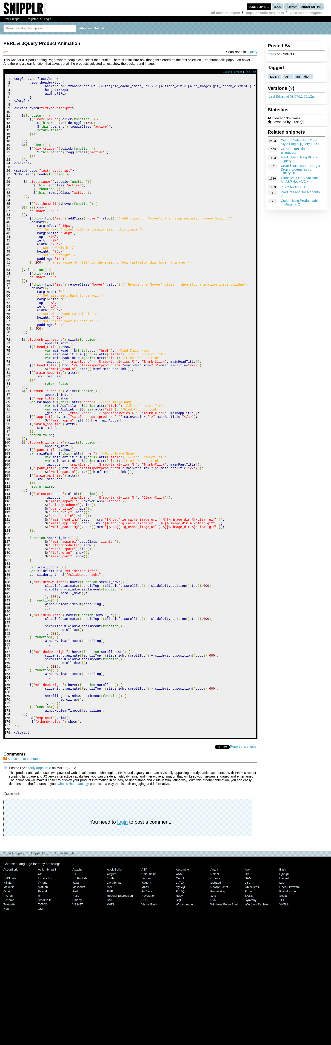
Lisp (247, 1006)
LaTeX (180, 1006)
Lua (281, 1006)
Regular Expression (120, 1019)
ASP (144, 992)
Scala (283, 1019)
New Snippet (11, 19)
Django (284, 997)
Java (75, 1006)
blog (277, 6)
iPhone (42, 1006)
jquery (274, 76)
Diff (247, 997)
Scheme (8, 1023)
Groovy (215, 1001)
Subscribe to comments (22, 882)
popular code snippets (265, 13)
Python (8, 1019)
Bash (282, 992)
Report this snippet (243, 870)
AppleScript (114, 992)
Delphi (214, 997)
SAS (213, 1019)
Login (47, 19)
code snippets (258, 6)
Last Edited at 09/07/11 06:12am (293, 96)
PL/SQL (181, 1014)
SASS (249, 1019)
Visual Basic (149, 1027)
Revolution (148, 1019)
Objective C (252, 1010)
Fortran (146, 1001)
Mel (109, 1010)
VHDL (111, 1027)
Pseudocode (287, 1014)
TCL (282, 1023)
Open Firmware (289, 1010)
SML (110, 1023)
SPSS (145, 1023)
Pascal (42, 1014)
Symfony (250, 1023)
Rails (75, 1019)
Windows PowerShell (224, 1027)
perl (287, 76)
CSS (179, 997)
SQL (179, 1023)
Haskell (284, 1001)
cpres (272, 54)
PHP (110, 1014)
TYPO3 (43, 1027)
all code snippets (225, 13)
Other (7, 1014)
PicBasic (147, 1014)
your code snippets (305, 13)
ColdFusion (149, 997)
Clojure (111, 997)
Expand (227, 71)
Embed (238, 71)
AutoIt (214, 992)
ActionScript (11, 992)
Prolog (249, 1014)
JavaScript (114, 1006)
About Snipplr (64, 976)
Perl (75, 1014)
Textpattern (10, 1027)
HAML (249, 1001)
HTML (7, 1006)
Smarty (77, 1023)
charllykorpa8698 (38, 891)
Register (32, 19)
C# (40, 997)
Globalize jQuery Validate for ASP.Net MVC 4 (299, 179)
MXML (145, 1010)
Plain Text (250, 71)
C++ (75, 997)
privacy (291, 6)
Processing (217, 1014)
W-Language (184, 1027)
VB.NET (77, 1027)
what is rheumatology (73, 907)
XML (6, 1032)
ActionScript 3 (47, 992)
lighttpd (215, 1006)
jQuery (252, 52)
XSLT (41, 1032)
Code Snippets (13, 976)
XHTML (284, 1027)
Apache (77, 992)
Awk (247, 992)
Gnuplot (181, 1001)
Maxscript (78, 1010)
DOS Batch (10, 1001)
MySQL (181, 1010)
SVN (213, 1023)
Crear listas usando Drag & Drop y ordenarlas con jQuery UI (301, 169)
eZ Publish (79, 1001)
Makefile (8, 1010)
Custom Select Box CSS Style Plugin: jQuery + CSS (300, 142)
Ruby (179, 1019)
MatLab (43, 1010)
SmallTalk (44, 1023)
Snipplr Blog (39, 976)
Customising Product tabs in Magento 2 (300, 202)
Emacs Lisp (45, 1001)
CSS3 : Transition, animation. (294, 150)
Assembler (183, 992)
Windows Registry (257, 1027)
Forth (110, 1001)
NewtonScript (219, 1010)
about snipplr (311, 6)
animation (303, 76)
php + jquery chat (293, 186)
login (122, 945)
